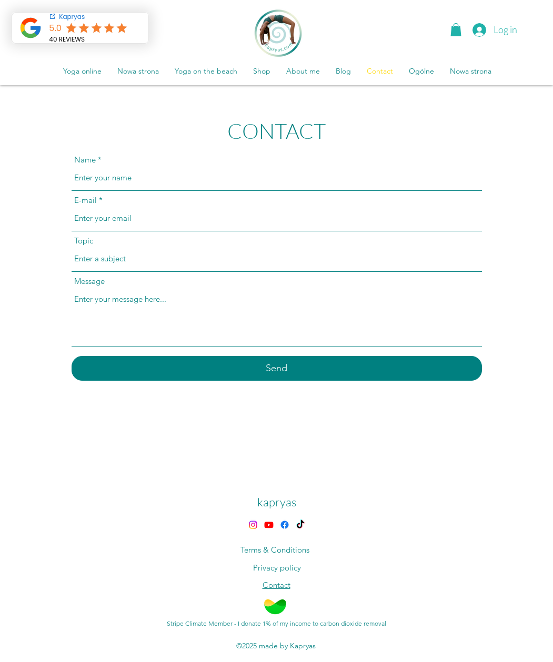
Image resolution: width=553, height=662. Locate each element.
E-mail (85, 200)
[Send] (277, 368)
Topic (83, 241)
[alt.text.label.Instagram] (253, 525)
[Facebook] (284, 525)
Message (89, 281)
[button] (455, 29)
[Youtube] (269, 525)
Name (85, 160)
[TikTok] (300, 525)
